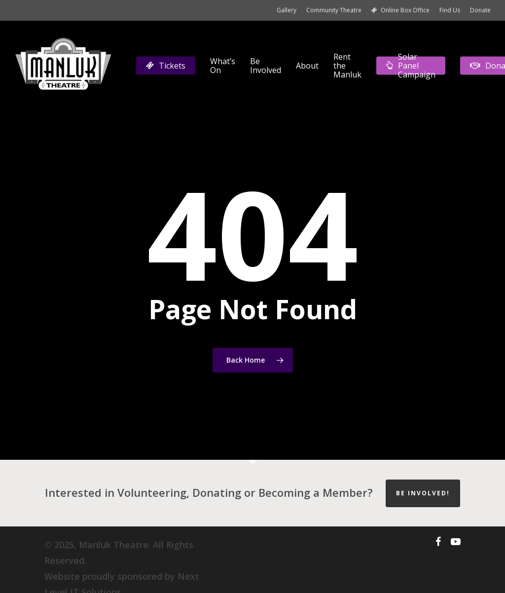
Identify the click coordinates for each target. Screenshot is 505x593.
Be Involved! (423, 493)
